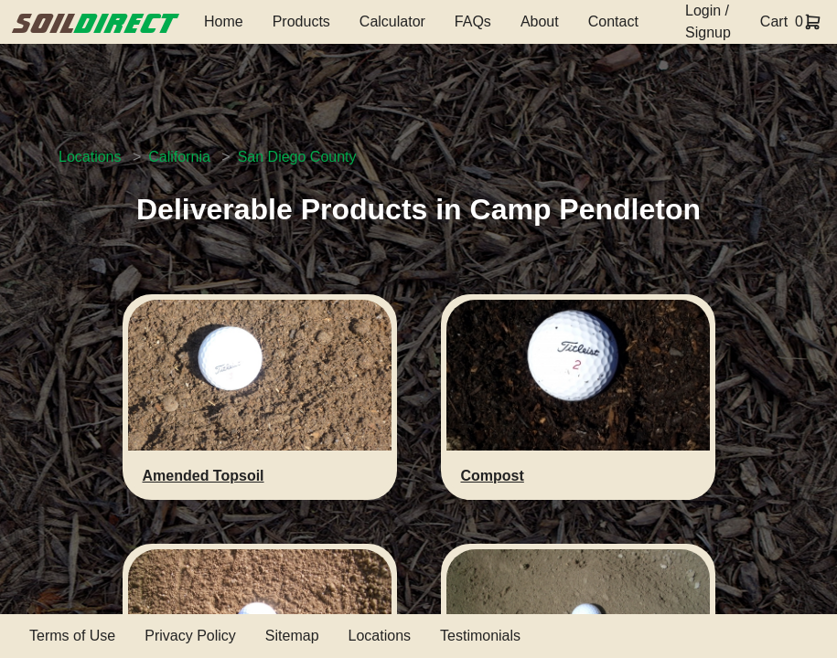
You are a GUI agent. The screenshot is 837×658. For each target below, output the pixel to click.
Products (301, 21)
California (179, 156)
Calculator (392, 21)
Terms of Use (72, 635)
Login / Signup (708, 21)
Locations (90, 156)
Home (223, 21)
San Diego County (297, 156)
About (539, 21)
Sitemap (292, 635)
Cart (774, 21)
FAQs (473, 21)
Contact (613, 21)
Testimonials (480, 635)
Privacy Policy (190, 635)
